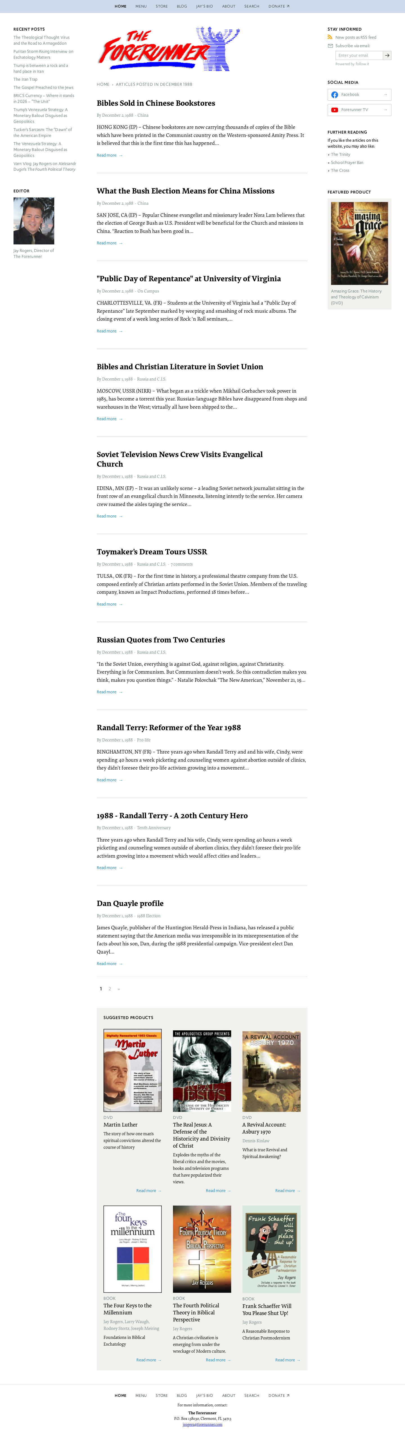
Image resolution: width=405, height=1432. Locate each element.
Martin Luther (121, 1124)
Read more (106, 155)
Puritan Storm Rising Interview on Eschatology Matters (43, 54)
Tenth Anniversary (154, 827)
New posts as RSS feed (356, 37)
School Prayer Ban (347, 162)
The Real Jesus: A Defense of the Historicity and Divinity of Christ (201, 1135)
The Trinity (340, 154)
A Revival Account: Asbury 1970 (264, 1128)
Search (252, 6)
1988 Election (149, 915)
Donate (277, 1395)
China (143, 115)
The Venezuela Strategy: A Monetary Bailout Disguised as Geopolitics (40, 149)
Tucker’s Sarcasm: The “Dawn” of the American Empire (43, 132)
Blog (182, 6)
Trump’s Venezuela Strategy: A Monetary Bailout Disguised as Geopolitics (41, 115)
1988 (129, 115)
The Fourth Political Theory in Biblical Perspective (196, 1312)
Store (162, 6)
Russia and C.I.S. (151, 379)
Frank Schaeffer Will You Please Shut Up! (266, 1309)
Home (121, 6)
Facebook (350, 94)
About (229, 6)
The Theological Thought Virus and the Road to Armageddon (41, 40)
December (111, 115)
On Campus (148, 291)
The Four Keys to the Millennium (128, 1308)
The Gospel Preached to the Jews (44, 87)
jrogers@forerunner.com (202, 1424)
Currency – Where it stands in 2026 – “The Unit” (44, 98)
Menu (141, 6)
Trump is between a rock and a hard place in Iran (41, 68)
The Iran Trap (25, 79)
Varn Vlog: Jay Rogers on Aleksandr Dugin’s (45, 166)
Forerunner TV (354, 110)
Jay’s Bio (204, 6)
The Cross (340, 170)
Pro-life (143, 740)
